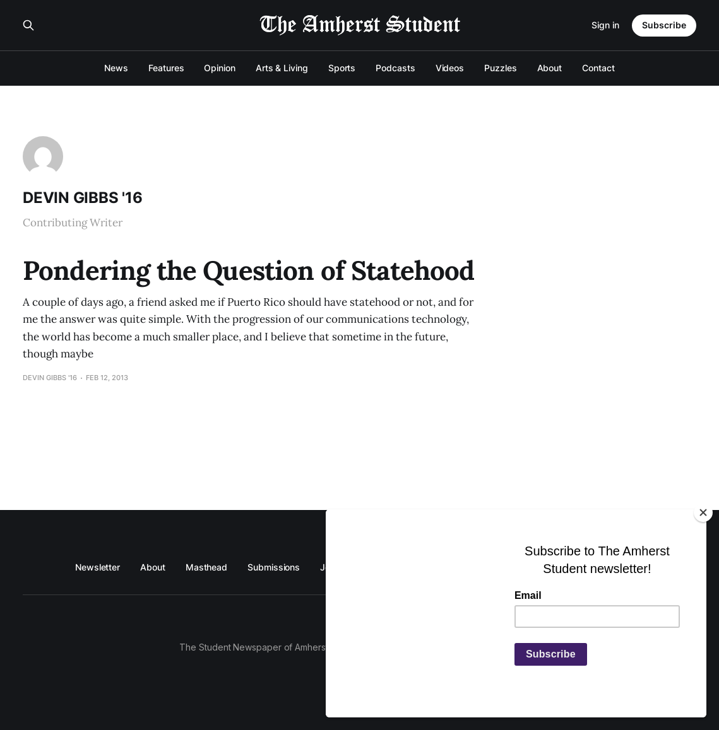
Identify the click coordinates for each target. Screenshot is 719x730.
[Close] (703, 512)
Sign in (605, 25)
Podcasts (395, 67)
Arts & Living (282, 67)
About (549, 67)
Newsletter (97, 567)
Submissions (273, 567)
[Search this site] (28, 25)
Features (166, 67)
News (116, 67)
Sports (342, 67)
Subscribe (664, 25)
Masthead (206, 567)
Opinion (219, 67)
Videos (450, 67)
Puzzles (500, 67)
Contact (598, 67)
